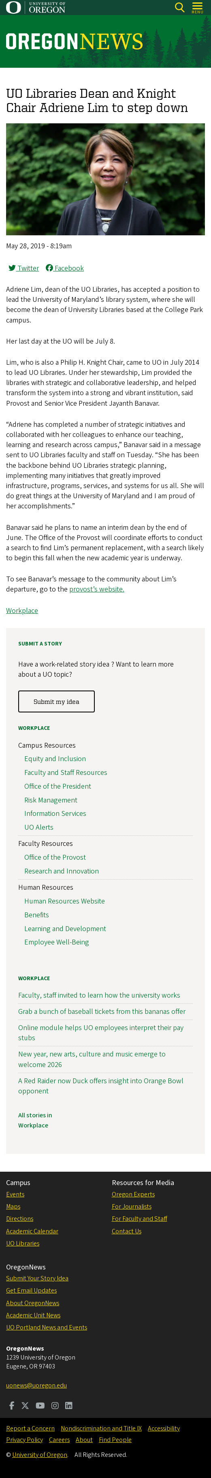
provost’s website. (96, 589)
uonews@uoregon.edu (36, 1385)
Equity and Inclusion (55, 759)
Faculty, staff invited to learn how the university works (99, 995)
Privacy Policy (24, 1439)
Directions (19, 1218)
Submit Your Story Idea (37, 1278)
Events (15, 1194)
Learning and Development (65, 928)
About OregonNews (32, 1303)
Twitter (24, 268)
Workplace (22, 611)
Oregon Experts (133, 1194)
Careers (59, 1439)
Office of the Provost (55, 857)
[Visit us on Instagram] (55, 1406)
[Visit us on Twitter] (25, 1406)
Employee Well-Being (56, 942)
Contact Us (126, 1231)
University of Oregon (39, 1454)
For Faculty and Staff (139, 1218)
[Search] (180, 7)
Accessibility (164, 1428)
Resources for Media (143, 1183)
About (84, 1439)
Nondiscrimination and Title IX (101, 1428)
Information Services (55, 814)
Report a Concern (30, 1428)
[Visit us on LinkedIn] (69, 1406)
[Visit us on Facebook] (12, 1406)
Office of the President (57, 786)
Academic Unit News (33, 1315)
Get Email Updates (31, 1290)
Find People (115, 1439)
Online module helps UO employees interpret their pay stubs (100, 1033)
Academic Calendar (32, 1231)
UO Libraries (22, 1243)
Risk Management (50, 800)
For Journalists (131, 1206)
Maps (13, 1206)
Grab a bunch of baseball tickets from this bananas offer (101, 1012)
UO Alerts (38, 827)
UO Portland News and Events (46, 1327)
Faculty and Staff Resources (65, 773)
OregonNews (26, 1267)
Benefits (36, 915)
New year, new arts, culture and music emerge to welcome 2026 (92, 1059)
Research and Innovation (61, 871)
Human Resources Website (64, 901)
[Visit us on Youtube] (40, 1406)
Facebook (65, 268)
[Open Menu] (198, 7)
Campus (18, 1183)
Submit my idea (56, 701)
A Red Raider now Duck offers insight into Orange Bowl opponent (100, 1086)
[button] (105, 233)
